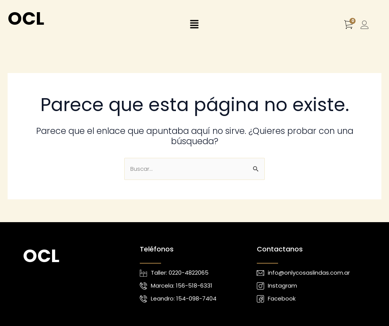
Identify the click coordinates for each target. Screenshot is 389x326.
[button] (194, 25)
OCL (26, 18)
